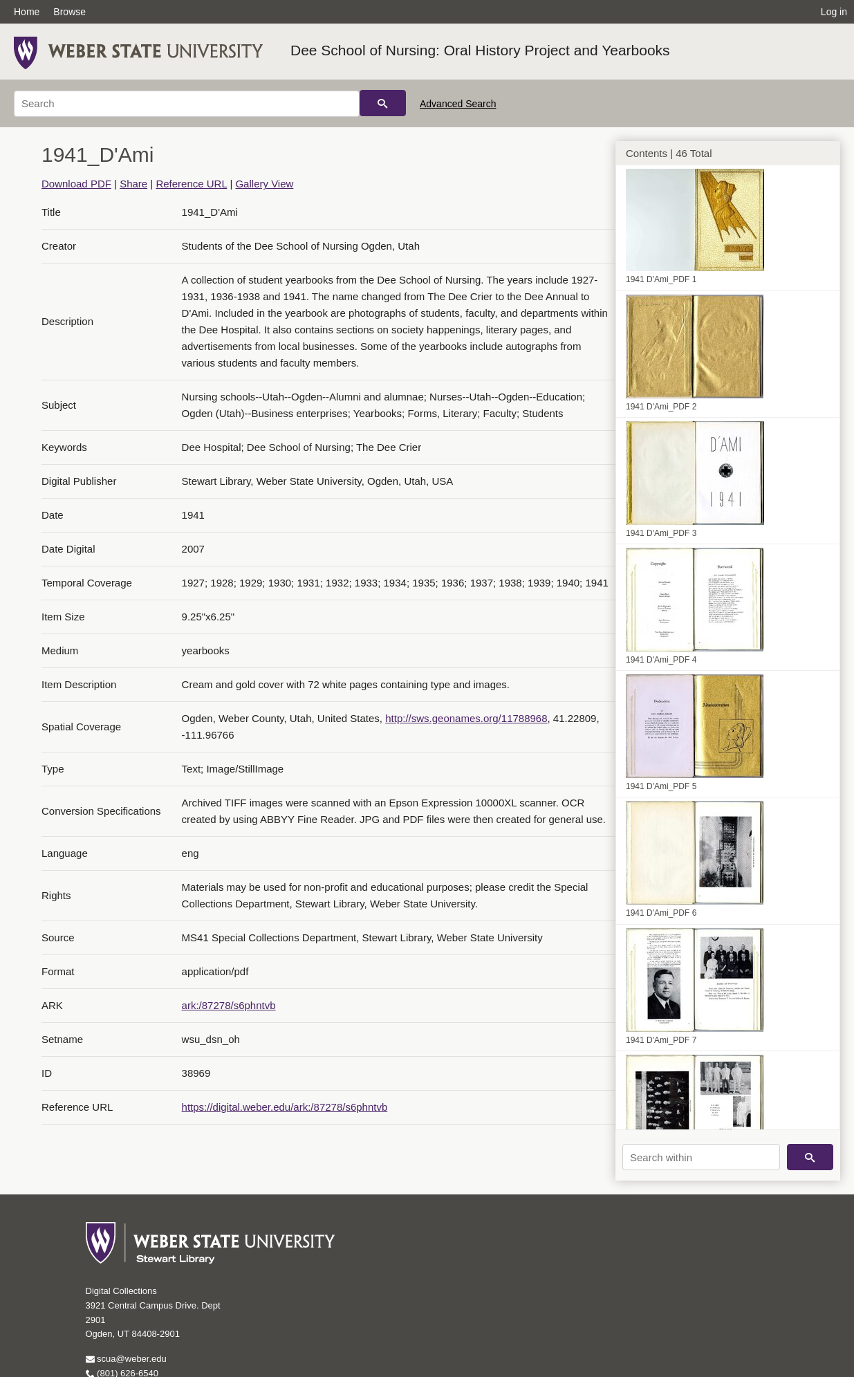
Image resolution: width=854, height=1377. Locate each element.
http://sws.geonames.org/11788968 (466, 718)
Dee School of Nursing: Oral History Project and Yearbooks (480, 50)
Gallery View (264, 184)
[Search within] (701, 1157)
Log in (834, 11)
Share (133, 184)
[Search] (187, 104)
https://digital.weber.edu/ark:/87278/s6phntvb (285, 1107)
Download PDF (76, 184)
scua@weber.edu (126, 1358)
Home (26, 11)
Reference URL (191, 184)
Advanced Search (458, 103)
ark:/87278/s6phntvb (229, 1005)
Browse (69, 11)
